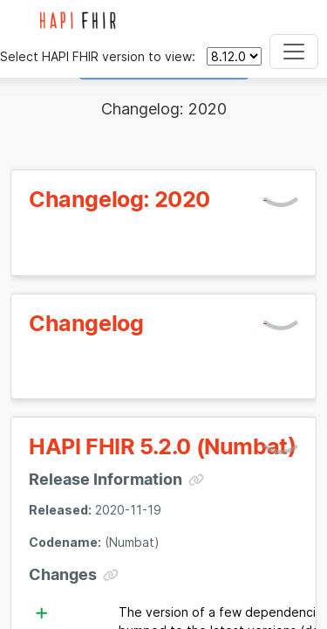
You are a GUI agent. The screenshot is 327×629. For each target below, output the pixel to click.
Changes (63, 574)
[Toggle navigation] (293, 51)
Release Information (105, 479)
